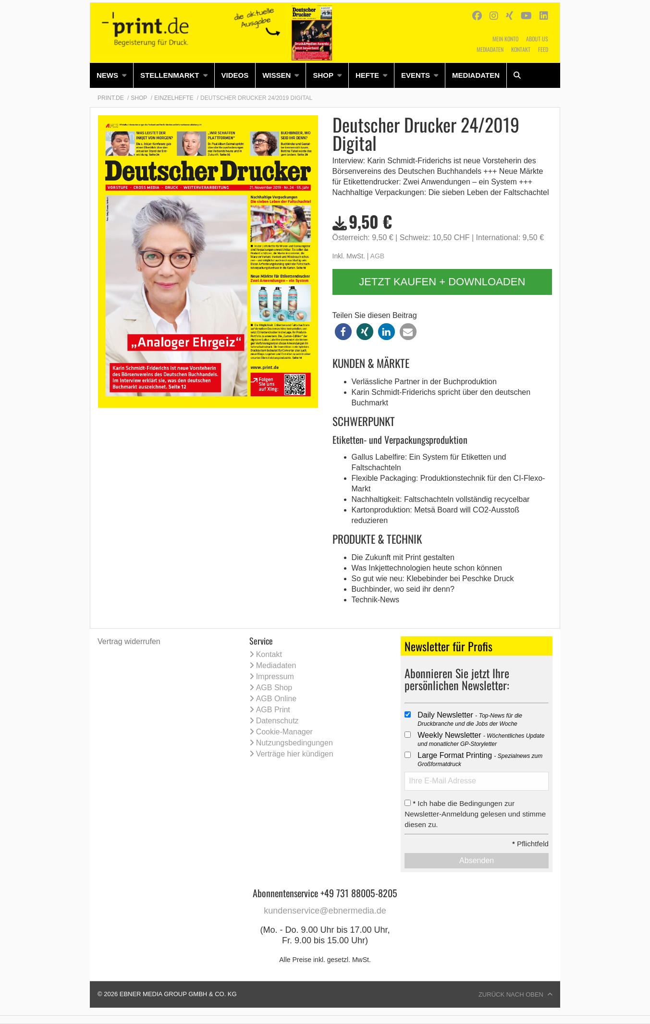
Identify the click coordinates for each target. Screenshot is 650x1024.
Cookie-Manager (284, 732)
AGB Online (276, 699)
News (107, 75)
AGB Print (273, 710)
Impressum (275, 676)
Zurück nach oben (510, 994)
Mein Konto (505, 39)
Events (415, 75)
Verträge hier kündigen (294, 754)
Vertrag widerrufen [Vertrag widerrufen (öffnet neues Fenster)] (129, 641)
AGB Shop (274, 687)
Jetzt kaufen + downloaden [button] (442, 282)
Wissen (276, 75)
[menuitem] (112, 75)
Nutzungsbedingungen (294, 743)
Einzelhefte (173, 98)
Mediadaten (490, 49)
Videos (235, 75)
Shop (323, 75)
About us (537, 39)
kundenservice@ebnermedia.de (325, 910)
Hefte (367, 75)
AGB (377, 256)
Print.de (111, 98)
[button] (343, 331)
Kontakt (520, 49)
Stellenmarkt (169, 75)
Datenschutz (277, 721)
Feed (543, 49)
